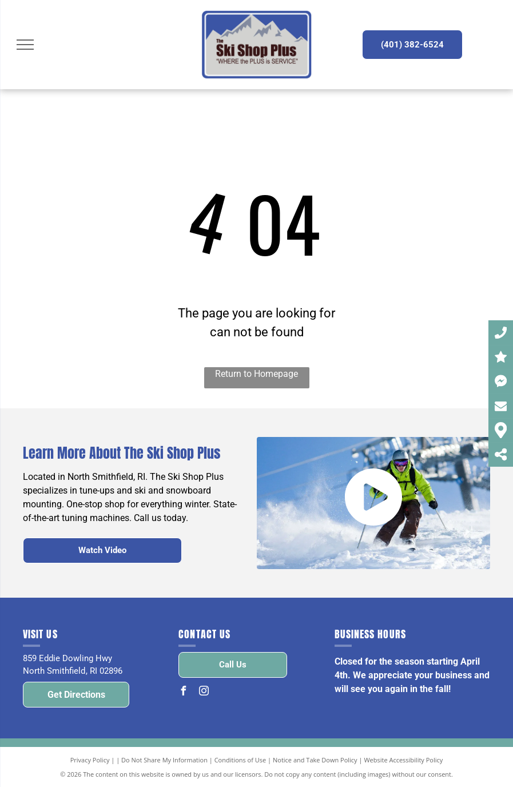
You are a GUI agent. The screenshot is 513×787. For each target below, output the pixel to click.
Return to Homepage (256, 373)
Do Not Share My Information (164, 760)
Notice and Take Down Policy (315, 760)
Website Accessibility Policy (403, 760)
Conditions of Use (240, 760)
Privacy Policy (90, 760)
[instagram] (203, 692)
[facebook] (183, 692)
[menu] (25, 44)
